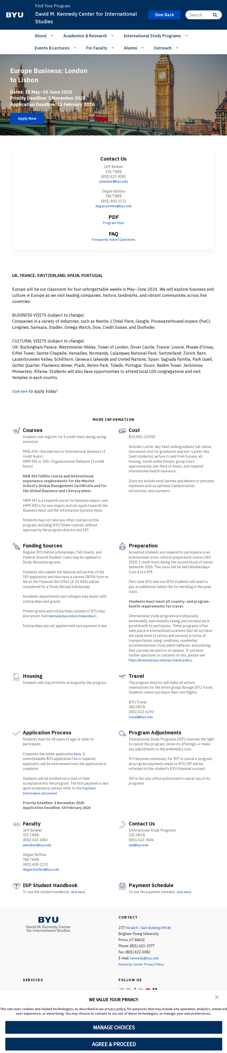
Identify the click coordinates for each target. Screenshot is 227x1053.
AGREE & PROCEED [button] (114, 1044)
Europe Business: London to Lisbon (40, 73)
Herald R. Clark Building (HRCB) (149, 927)
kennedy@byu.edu (144, 958)
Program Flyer (113, 222)
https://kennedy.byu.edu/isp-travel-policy (161, 660)
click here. (78, 891)
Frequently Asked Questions (113, 239)
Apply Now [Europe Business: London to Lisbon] (28, 118)
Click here (21, 391)
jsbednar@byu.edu (113, 181)
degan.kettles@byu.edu (113, 206)
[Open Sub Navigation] (53, 35)
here (77, 754)
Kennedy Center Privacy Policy (142, 964)
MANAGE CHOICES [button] (114, 1027)
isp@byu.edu (139, 845)
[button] (217, 996)
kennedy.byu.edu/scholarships (72, 616)
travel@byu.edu (141, 717)
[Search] (203, 14)
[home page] (15, 15)
